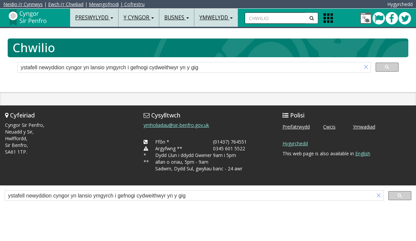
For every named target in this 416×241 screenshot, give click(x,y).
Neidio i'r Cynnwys (23, 4)
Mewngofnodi (104, 4)
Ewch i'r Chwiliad (65, 4)
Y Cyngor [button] (139, 17)
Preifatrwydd (296, 127)
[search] (189, 68)
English (362, 153)
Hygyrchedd (295, 143)
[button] (366, 67)
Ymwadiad (364, 127)
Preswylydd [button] (94, 17)
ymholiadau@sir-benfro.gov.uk (176, 125)
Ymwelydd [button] (216, 17)
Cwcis (329, 127)
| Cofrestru (132, 4)
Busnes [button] (176, 17)
